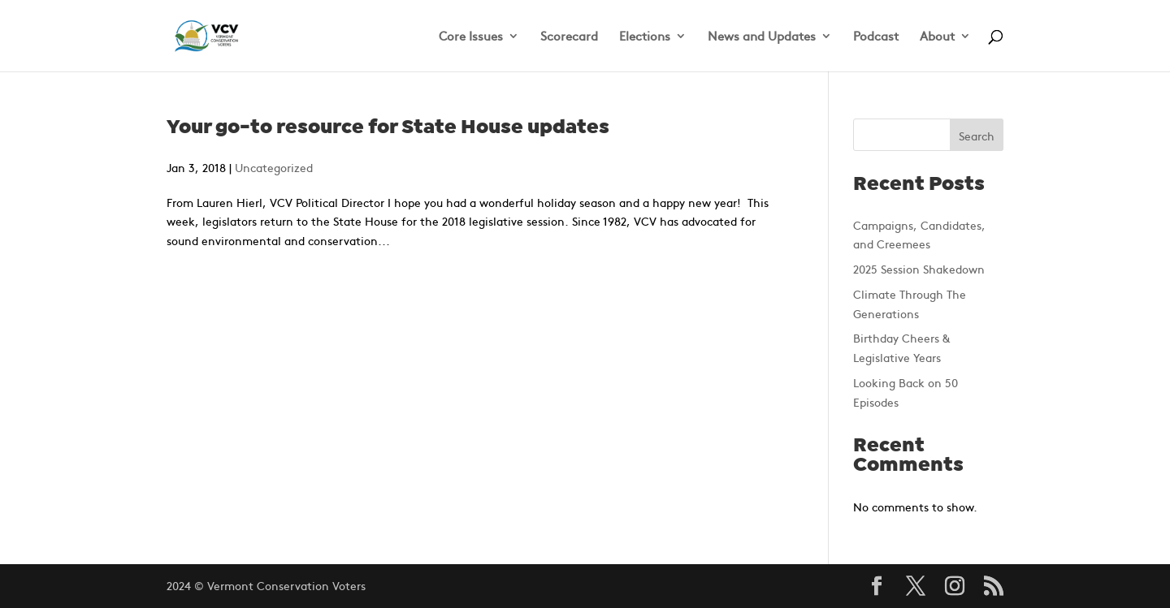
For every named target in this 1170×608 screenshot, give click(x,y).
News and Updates (762, 37)
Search (976, 135)
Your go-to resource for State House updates (388, 127)
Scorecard (569, 37)
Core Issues (471, 37)
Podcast (876, 37)
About (937, 37)
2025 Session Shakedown (919, 269)
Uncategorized (274, 167)
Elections (644, 37)
